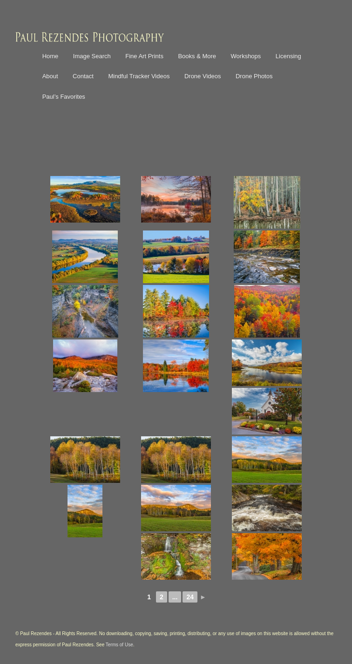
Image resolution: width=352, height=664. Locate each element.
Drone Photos (254, 76)
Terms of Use (119, 644)
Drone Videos (202, 76)
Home (50, 56)
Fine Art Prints (144, 56)
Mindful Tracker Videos (138, 76)
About (50, 76)
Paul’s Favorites (63, 96)
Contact (83, 76)
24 (190, 597)
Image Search (92, 56)
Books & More (197, 56)
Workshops (246, 56)
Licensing (288, 56)
